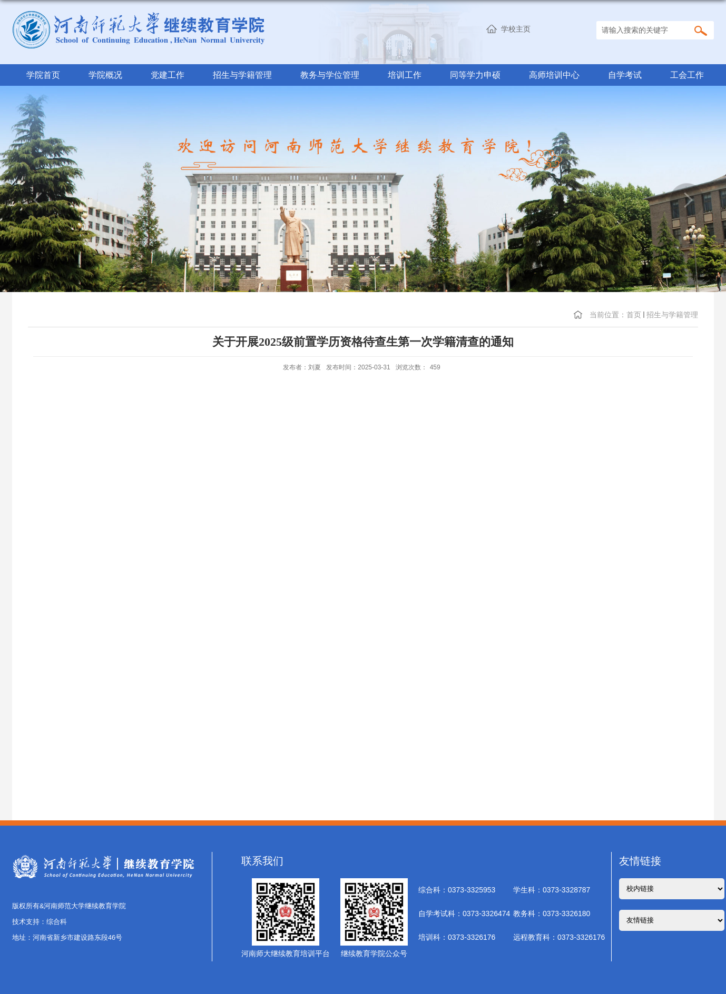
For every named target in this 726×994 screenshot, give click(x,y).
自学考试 (625, 74)
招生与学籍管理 (242, 74)
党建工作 (167, 74)
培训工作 (404, 74)
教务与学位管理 (329, 74)
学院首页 (43, 74)
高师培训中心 (554, 74)
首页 (633, 314)
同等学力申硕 (475, 74)
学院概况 (105, 74)
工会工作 (687, 74)
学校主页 (516, 29)
